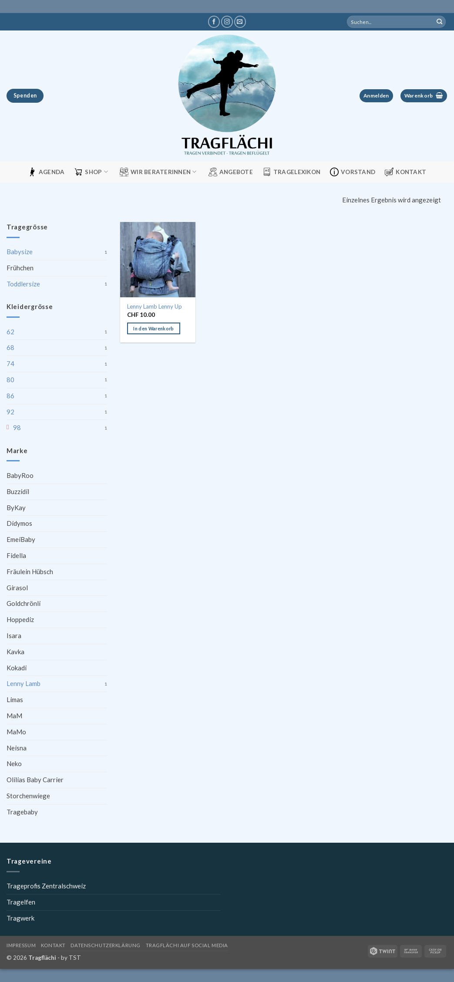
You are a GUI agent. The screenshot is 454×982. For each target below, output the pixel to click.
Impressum (21, 945)
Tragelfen (21, 902)
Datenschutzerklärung (105, 945)
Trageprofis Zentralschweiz (46, 886)
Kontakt (405, 172)
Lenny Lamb (23, 683)
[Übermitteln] (440, 22)
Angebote (231, 172)
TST (75, 957)
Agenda (46, 172)
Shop (91, 172)
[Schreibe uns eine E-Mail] (240, 22)
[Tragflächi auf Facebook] (214, 22)
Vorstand (352, 172)
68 (10, 347)
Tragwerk (20, 918)
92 (10, 412)
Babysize (20, 252)
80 (10, 379)
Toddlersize (23, 284)
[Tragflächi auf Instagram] (227, 22)
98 (17, 427)
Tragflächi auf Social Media (187, 945)
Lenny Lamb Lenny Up (154, 306)
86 (10, 396)
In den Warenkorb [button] (153, 328)
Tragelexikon (291, 172)
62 (10, 332)
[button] (376, 96)
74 (10, 363)
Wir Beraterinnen (158, 172)
